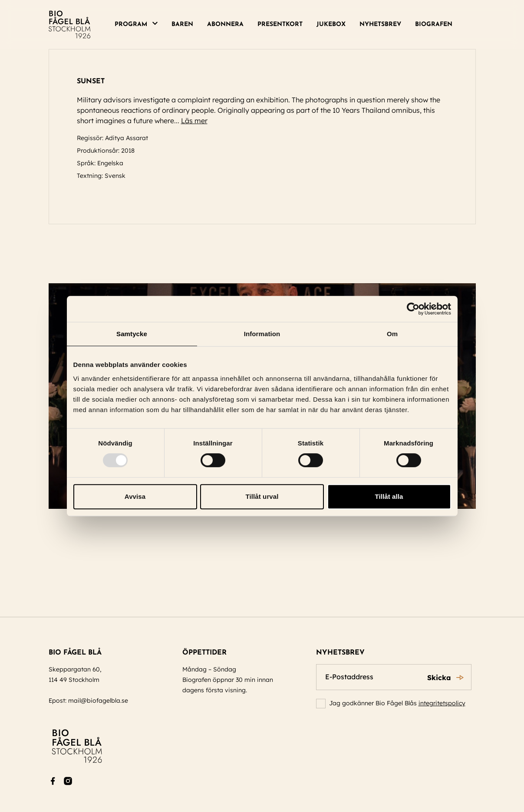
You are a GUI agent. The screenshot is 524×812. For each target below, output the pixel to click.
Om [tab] (392, 333)
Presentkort (280, 24)
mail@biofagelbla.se (98, 700)
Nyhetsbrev (380, 24)
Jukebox (331, 24)
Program (131, 24)
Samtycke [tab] (131, 333)
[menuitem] (140, 25)
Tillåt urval (262, 496)
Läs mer (198, 120)
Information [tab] (262, 333)
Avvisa (135, 496)
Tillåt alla (389, 496)
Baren (182, 24)
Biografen (433, 24)
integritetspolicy (442, 703)
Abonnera (225, 24)
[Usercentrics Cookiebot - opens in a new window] (413, 308)
